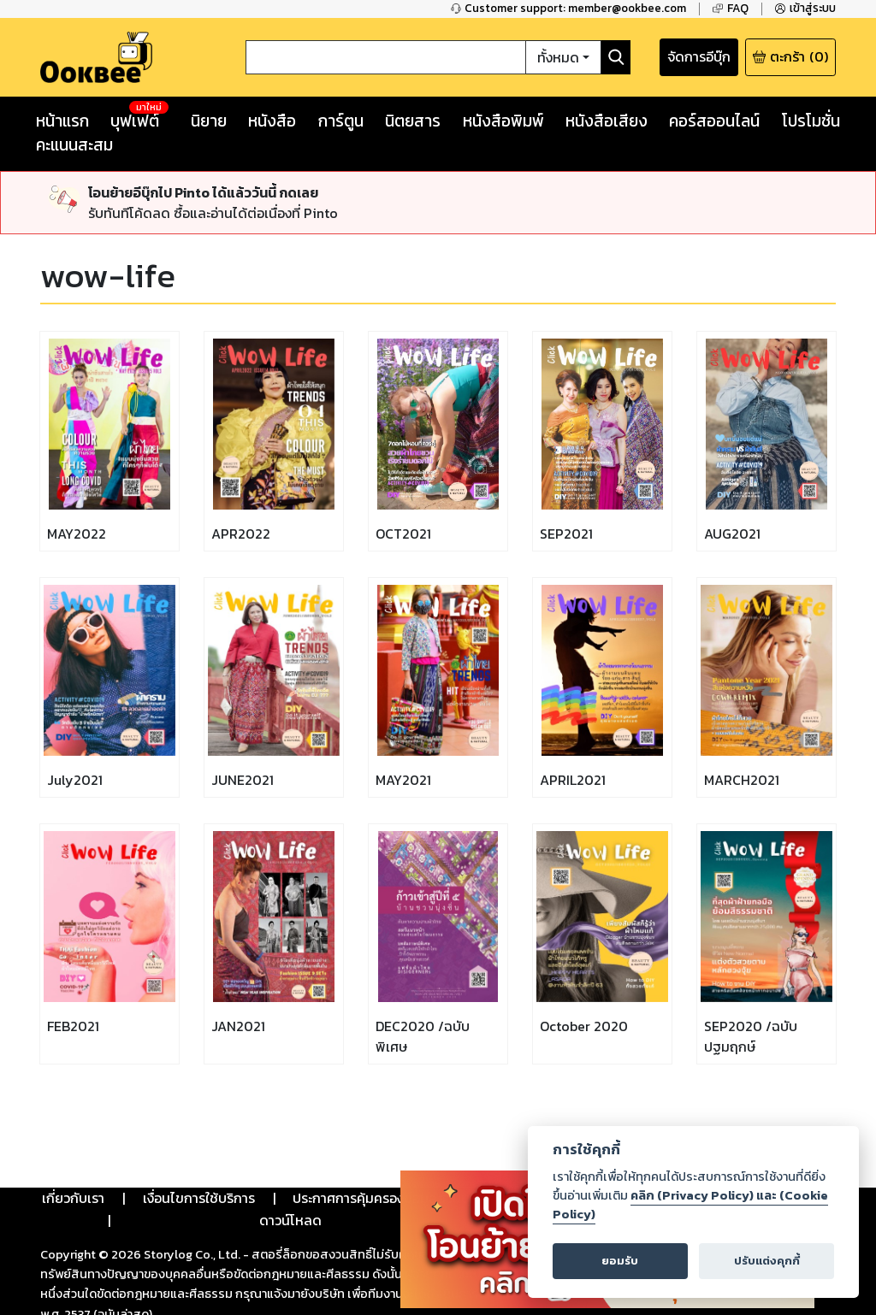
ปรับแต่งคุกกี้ (767, 1261)
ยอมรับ (619, 1261)
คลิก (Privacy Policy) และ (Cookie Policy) (690, 1205)
